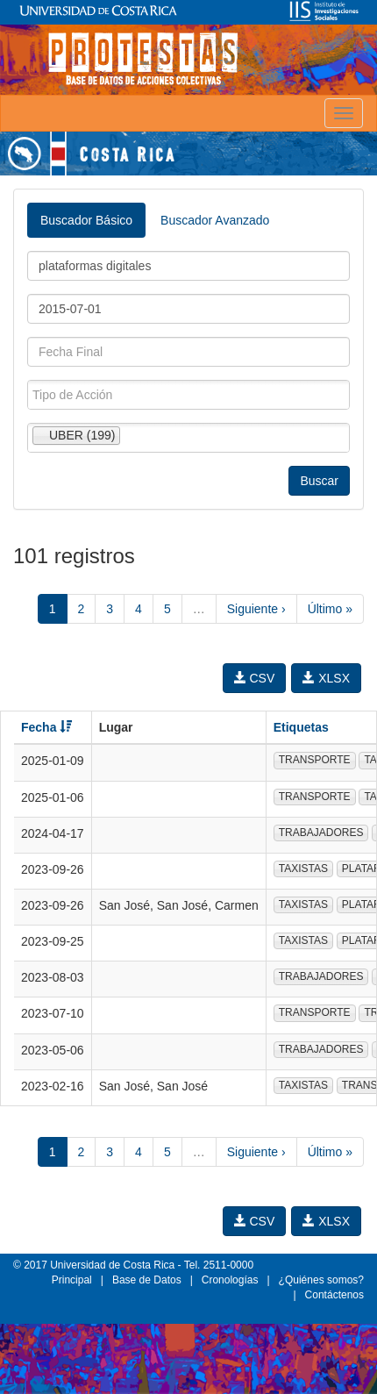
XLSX (326, 678)
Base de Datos (146, 1280)
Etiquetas (301, 727)
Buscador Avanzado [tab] (214, 220)
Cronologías (230, 1280)
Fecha (46, 727)
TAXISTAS (303, 868)
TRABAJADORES (321, 832)
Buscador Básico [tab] (86, 220)
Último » (330, 609)
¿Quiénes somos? (321, 1280)
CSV (254, 678)
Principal (72, 1280)
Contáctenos (334, 1295)
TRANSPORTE (315, 760)
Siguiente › (256, 609)
